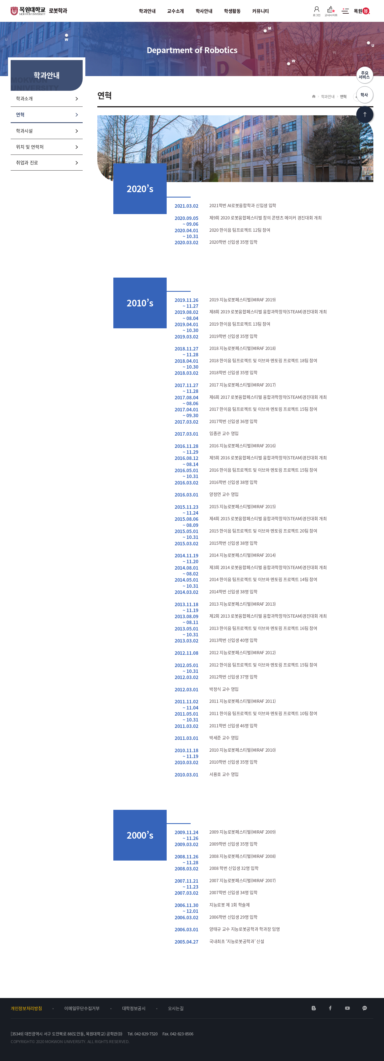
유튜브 (347, 1008)
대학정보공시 (134, 1008)
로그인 (317, 11)
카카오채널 (364, 1008)
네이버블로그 (313, 1008)
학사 (365, 95)
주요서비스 (365, 75)
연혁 (343, 96)
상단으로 (364, 114)
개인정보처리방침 (26, 1008)
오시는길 (176, 1008)
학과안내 (328, 96)
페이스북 (330, 1008)
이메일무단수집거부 (81, 1008)
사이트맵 (345, 14)
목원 (361, 10)
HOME (313, 96)
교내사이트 (331, 11)
